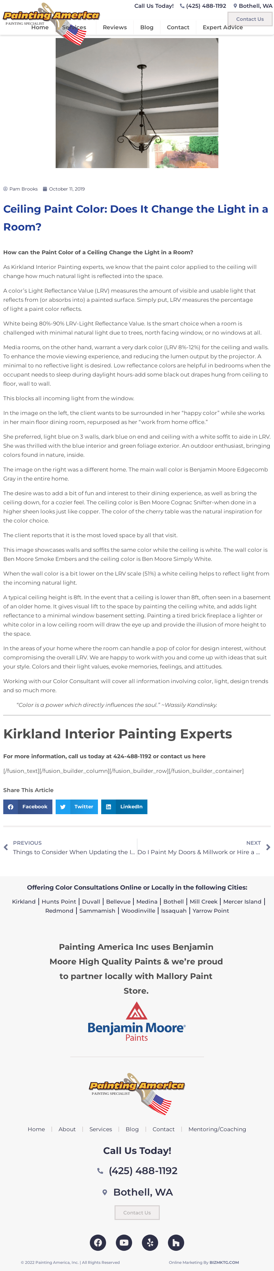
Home (40, 27)
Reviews (115, 27)
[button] (27, 807)
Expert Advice (223, 27)
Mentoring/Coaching (217, 1129)
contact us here (183, 756)
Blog (147, 27)
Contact (178, 27)
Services (75, 27)
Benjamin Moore (212, 469)
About (67, 1129)
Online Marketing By (204, 1262)
